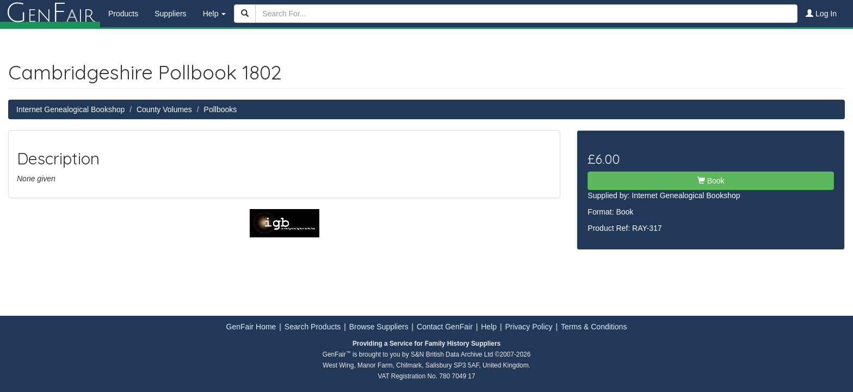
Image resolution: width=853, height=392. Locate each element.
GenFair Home (251, 326)
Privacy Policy (528, 326)
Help (489, 326)
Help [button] (214, 13)
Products (123, 13)
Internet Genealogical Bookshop (70, 109)
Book (711, 180)
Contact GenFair (445, 326)
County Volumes (164, 109)
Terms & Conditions (594, 326)
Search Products (313, 326)
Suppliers (170, 13)
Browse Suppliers (379, 326)
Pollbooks (220, 109)
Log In (821, 13)
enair (50, 13)
